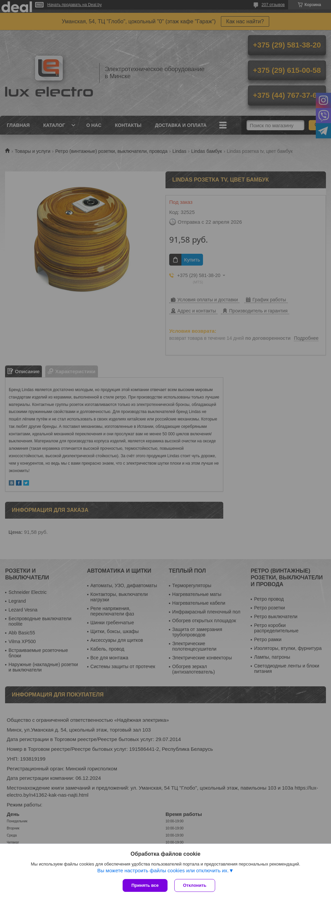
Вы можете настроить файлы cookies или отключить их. (163, 870)
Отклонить (194, 885)
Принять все (145, 885)
